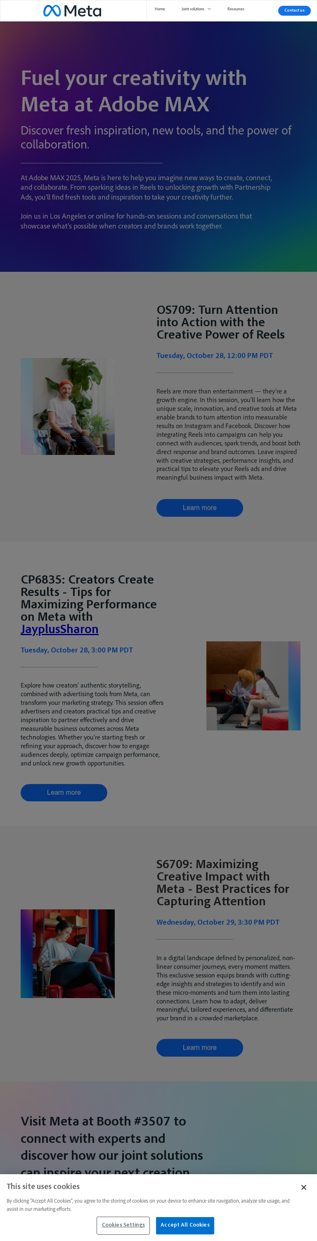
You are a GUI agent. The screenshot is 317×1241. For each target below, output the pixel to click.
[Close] (304, 1196)
